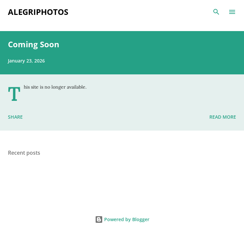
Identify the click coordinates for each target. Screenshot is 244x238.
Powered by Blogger (122, 219)
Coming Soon (33, 44)
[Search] (216, 12)
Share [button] (15, 117)
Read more (222, 117)
